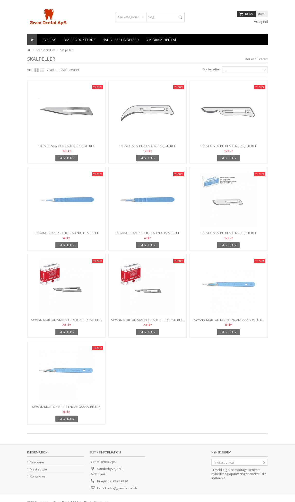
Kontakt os (38, 476)
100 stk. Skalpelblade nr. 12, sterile (147, 146)
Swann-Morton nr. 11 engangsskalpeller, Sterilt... (66, 408)
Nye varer (37, 462)
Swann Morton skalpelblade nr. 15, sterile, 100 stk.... (66, 322)
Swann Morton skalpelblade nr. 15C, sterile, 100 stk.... (147, 322)
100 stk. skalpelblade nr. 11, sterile (66, 146)
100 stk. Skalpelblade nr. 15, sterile (228, 146)
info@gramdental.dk (122, 488)
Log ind (261, 21)
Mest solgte (38, 469)
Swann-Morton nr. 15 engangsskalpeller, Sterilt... (228, 322)
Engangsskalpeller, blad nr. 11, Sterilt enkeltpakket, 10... (66, 235)
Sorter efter (211, 69)
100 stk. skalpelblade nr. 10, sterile (228, 233)
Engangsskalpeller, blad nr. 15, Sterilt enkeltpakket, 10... (147, 235)
